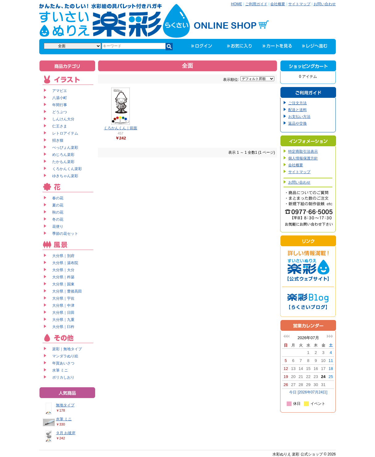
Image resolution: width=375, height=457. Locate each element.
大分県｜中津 (63, 305)
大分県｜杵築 (63, 277)
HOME (236, 4)
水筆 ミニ (60, 370)
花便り (57, 226)
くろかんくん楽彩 (67, 169)
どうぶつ (59, 112)
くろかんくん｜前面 (120, 128)
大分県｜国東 (63, 284)
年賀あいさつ (63, 363)
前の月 (286, 336)
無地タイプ (65, 405)
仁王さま (59, 126)
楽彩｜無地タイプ (67, 349)
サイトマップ (299, 4)
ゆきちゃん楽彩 (65, 176)
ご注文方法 (297, 103)
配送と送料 (297, 110)
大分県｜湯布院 (65, 263)
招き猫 (57, 140)
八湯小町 (59, 98)
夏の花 (57, 205)
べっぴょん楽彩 (65, 147)
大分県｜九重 (63, 320)
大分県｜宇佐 (63, 298)
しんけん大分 (63, 119)
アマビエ (59, 91)
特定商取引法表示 (303, 151)
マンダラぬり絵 (65, 356)
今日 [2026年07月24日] (308, 392)
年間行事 (59, 105)
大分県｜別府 (63, 256)
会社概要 (277, 4)
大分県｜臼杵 (63, 327)
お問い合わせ (325, 4)
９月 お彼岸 (65, 433)
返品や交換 (297, 123)
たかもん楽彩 (63, 162)
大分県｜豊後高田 (67, 291)
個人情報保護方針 (303, 158)
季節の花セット (65, 233)
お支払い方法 (299, 116)
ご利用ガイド (256, 4)
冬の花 (57, 219)
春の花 (57, 198)
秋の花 (57, 212)
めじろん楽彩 (63, 154)
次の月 (330, 336)
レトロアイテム (65, 133)
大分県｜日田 (63, 312)
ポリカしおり (63, 377)
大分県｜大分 (63, 270)
